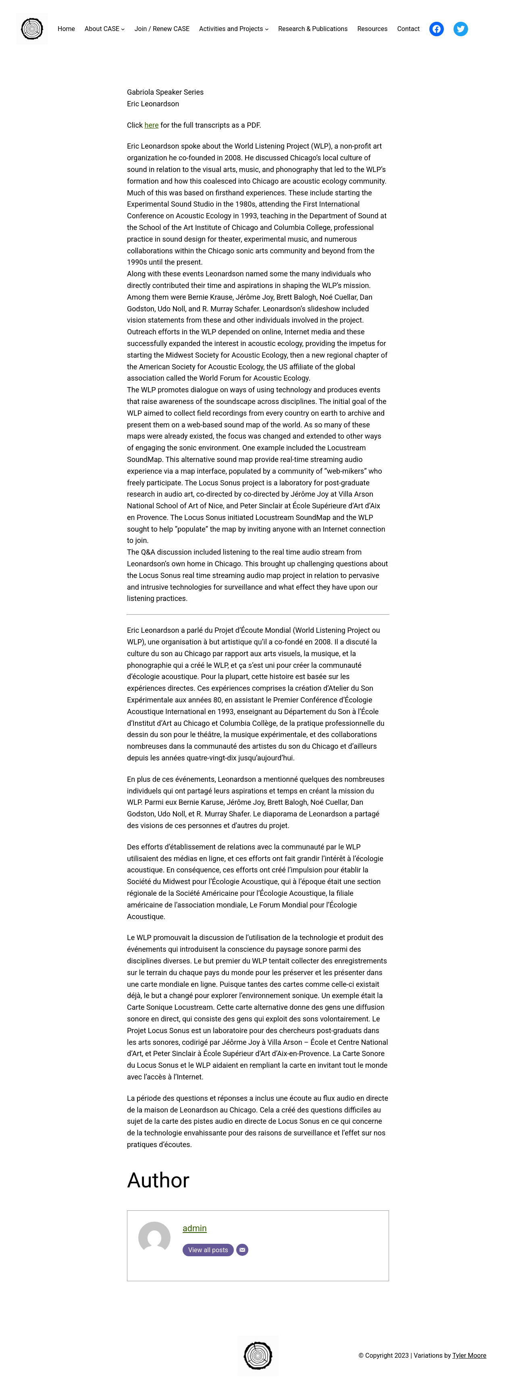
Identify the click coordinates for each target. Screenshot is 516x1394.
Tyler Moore (469, 1355)
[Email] (242, 1250)
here (151, 125)
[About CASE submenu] (123, 29)
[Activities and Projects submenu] (267, 29)
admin (195, 1228)
